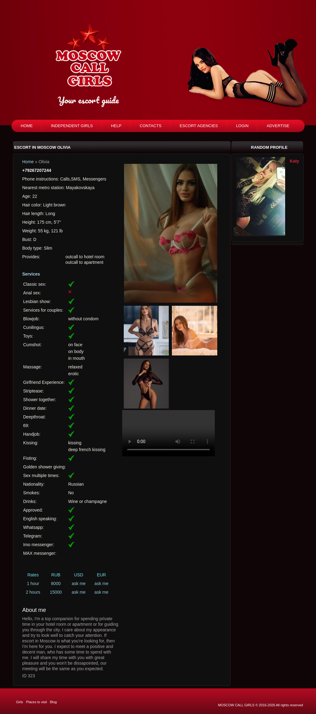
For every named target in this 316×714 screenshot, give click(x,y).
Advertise (278, 125)
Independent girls (72, 125)
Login (242, 125)
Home (27, 125)
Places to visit (36, 702)
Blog (53, 702)
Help (116, 125)
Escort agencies (199, 125)
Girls (19, 702)
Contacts (151, 125)
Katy (294, 161)
